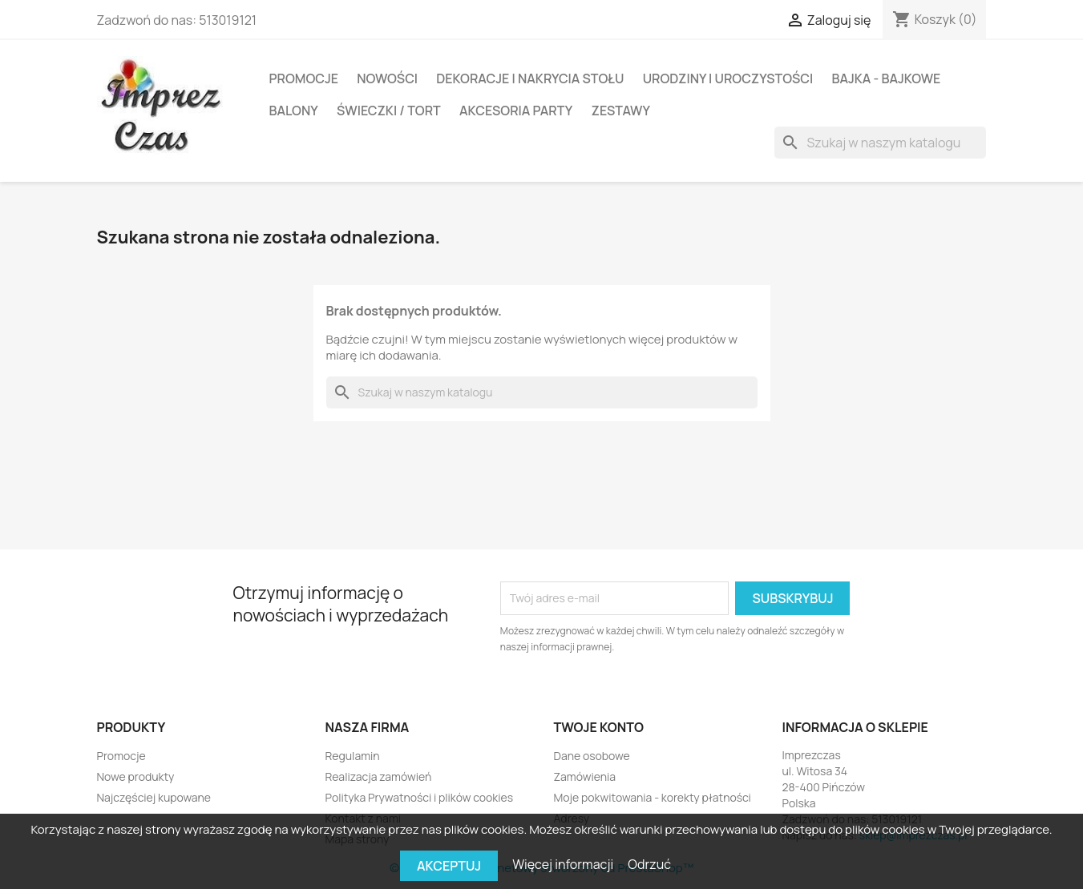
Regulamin (352, 755)
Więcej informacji (564, 864)
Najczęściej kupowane (154, 797)
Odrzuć (649, 864)
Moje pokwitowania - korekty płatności (652, 797)
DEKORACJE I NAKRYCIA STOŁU (530, 78)
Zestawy (621, 110)
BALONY (293, 110)
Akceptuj (449, 866)
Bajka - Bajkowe (885, 78)
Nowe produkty (136, 776)
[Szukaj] (880, 143)
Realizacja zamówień (378, 776)
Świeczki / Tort (389, 110)
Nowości (387, 78)
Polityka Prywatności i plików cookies (419, 797)
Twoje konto (599, 727)
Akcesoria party (515, 110)
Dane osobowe (592, 755)
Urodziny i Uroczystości (728, 78)
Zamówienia (585, 776)
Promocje (304, 78)
